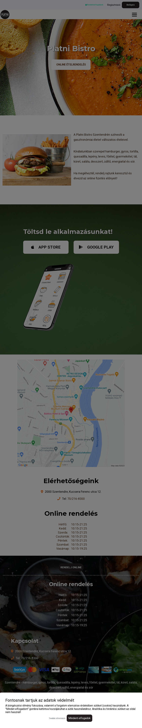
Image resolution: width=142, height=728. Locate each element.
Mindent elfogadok (79, 718)
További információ (57, 718)
